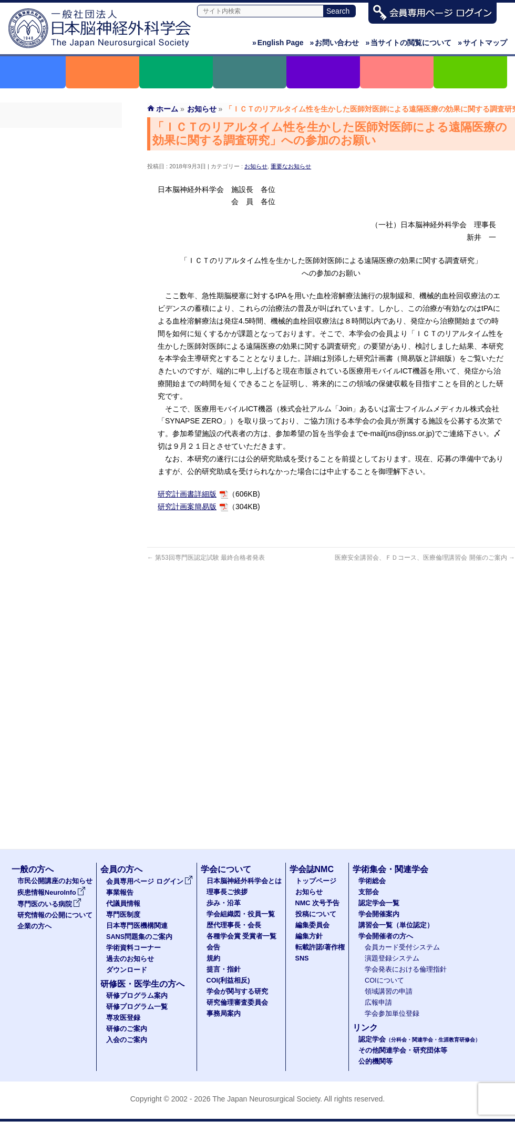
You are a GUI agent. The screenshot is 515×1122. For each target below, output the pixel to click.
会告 (213, 947)
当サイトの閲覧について (408, 42)
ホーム (167, 109)
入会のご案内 (126, 1040)
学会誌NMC (312, 869)
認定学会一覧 (378, 903)
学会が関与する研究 (237, 991)
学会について (226, 869)
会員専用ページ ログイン (61, 137)
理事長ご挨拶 (227, 892)
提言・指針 (224, 969)
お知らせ (255, 166)
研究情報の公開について (54, 915)
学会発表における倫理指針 (406, 969)
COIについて (384, 980)
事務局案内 (224, 1013)
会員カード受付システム (402, 947)
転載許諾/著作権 (320, 947)
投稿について (315, 914)
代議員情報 (123, 903)
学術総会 (372, 881)
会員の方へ (121, 869)
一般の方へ (33, 869)
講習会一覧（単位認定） (396, 925)
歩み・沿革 (224, 903)
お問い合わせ (334, 42)
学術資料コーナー (61, 250)
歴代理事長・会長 (234, 925)
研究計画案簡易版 (187, 506)
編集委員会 (312, 925)
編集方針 (309, 936)
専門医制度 (61, 194)
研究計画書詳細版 (187, 494)
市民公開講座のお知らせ (54, 881)
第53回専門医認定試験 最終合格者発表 (206, 557)
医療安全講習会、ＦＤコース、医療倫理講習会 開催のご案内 (425, 557)
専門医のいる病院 (49, 904)
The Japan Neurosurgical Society (266, 1099)
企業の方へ (34, 926)
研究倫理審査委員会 (237, 1002)
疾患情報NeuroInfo (51, 892)
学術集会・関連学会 (390, 869)
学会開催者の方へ (385, 936)
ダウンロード (61, 288)
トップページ (315, 881)
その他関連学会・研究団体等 (402, 1050)
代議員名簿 (61, 175)
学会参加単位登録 (392, 1013)
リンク (365, 1027)
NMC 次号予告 (317, 903)
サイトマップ (482, 42)
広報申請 (378, 1002)
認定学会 (419, 1039)
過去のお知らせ (61, 269)
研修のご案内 (126, 1029)
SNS (302, 958)
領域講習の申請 (389, 991)
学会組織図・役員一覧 (241, 914)
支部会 (368, 892)
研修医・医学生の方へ (142, 983)
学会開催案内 (378, 914)
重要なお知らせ (291, 166)
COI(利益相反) (228, 980)
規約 (213, 958)
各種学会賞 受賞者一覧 (242, 936)
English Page (278, 42)
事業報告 (61, 156)
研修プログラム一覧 (137, 1006)
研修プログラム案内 (137, 995)
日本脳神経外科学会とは (244, 881)
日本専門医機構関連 (61, 213)
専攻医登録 (123, 1018)
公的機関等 (375, 1061)
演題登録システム (392, 958)
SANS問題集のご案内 (61, 232)
